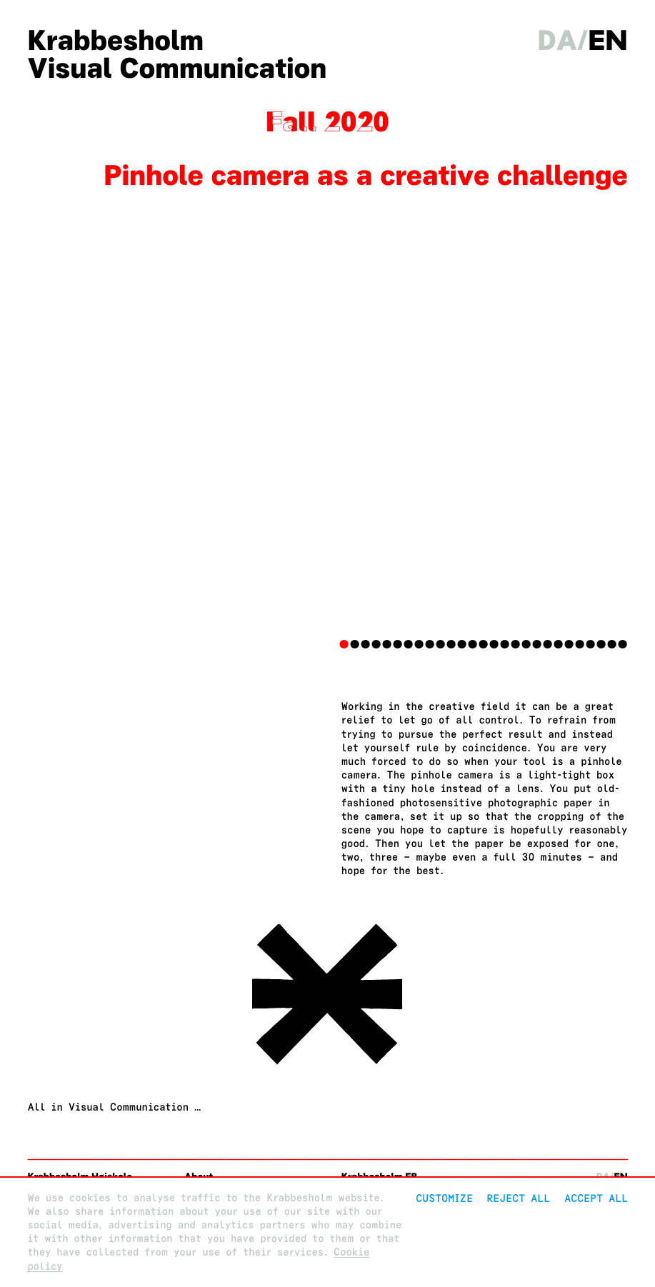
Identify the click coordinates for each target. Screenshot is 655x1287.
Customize (444, 1198)
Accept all (596, 1198)
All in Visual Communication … (114, 1107)
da (558, 40)
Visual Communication (176, 68)
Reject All (518, 1198)
